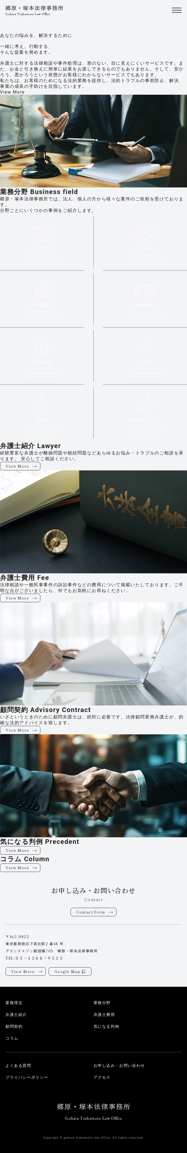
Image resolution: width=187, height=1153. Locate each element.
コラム (11, 1038)
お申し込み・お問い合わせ (119, 1065)
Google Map (67, 971)
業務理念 (14, 1003)
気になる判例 (106, 1026)
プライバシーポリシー (26, 1077)
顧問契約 (14, 1026)
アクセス (102, 1077)
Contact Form (90, 912)
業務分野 (102, 1003)
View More (12, 92)
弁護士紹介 (16, 1014)
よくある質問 (18, 1065)
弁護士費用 (104, 1014)
